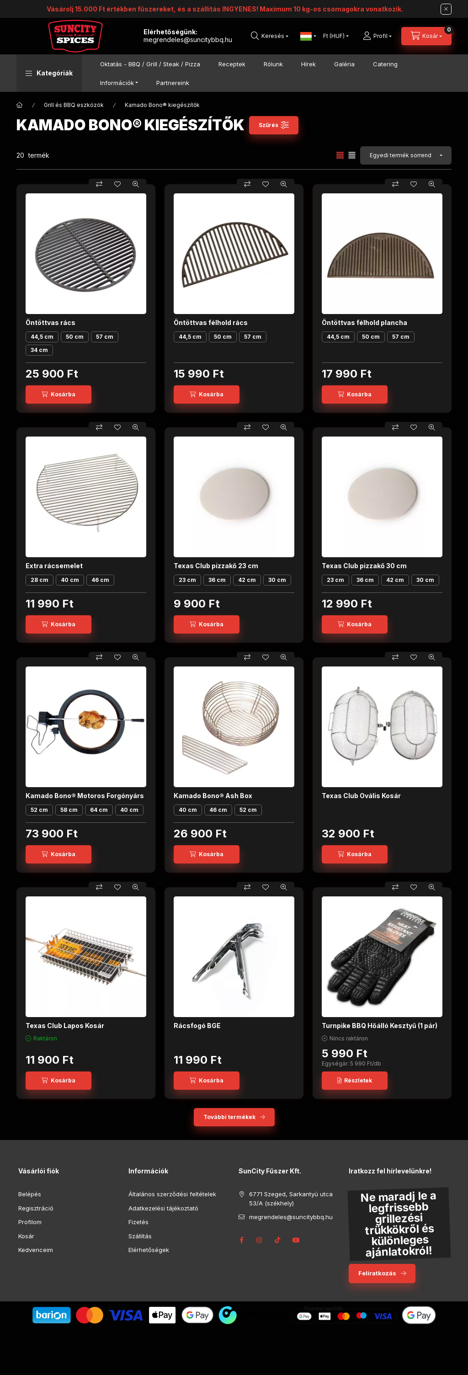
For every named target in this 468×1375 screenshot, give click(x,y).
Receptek (231, 64)
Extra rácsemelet (54, 566)
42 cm (247, 579)
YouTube (296, 1240)
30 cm (277, 579)
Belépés (29, 1194)
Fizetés (138, 1222)
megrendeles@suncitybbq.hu (188, 39)
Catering (385, 64)
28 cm (39, 579)
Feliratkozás (377, 1273)
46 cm (100, 579)
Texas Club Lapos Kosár (65, 1025)
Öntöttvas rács (50, 322)
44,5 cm (42, 336)
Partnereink (172, 82)
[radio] (352, 155)
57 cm (104, 336)
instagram (259, 1240)
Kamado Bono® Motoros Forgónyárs (85, 795)
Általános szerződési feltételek (172, 1194)
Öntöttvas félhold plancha (364, 322)
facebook (241, 1240)
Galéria (344, 64)
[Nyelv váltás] (306, 36)
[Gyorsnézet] (136, 184)
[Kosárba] (58, 394)
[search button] (269, 36)
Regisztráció (35, 1208)
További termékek (229, 1117)
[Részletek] (355, 1080)
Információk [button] (117, 82)
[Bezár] (446, 9)
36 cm (217, 579)
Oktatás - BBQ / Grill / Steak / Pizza (150, 64)
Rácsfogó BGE (197, 1025)
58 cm (69, 809)
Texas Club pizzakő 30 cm (364, 566)
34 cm (39, 349)
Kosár (26, 1236)
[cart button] (426, 36)
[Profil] (377, 36)
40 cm (70, 579)
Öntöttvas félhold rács (211, 322)
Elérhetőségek (148, 1249)
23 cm (187, 579)
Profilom (30, 1222)
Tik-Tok (278, 1240)
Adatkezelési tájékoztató (163, 1208)
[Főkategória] (19, 105)
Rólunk (273, 64)
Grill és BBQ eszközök (74, 104)
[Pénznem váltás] (334, 36)
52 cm (39, 809)
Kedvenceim (35, 1249)
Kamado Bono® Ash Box (213, 795)
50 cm (75, 336)
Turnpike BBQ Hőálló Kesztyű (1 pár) (379, 1025)
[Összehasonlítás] (99, 184)
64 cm (99, 809)
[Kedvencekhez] (117, 184)
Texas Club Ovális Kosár (361, 795)
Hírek (308, 64)
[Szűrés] (273, 125)
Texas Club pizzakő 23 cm (216, 566)
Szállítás (140, 1236)
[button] (49, 73)
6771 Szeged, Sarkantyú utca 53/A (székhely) (291, 1198)
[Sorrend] (406, 155)
